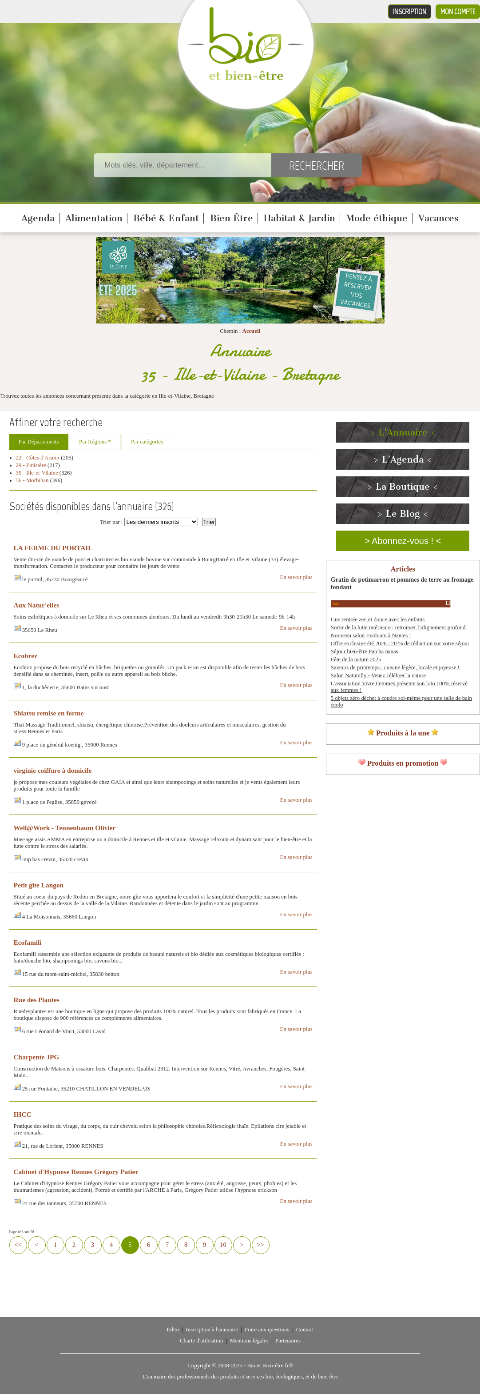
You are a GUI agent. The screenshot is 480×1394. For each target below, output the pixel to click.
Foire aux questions (267, 1329)
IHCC (23, 1114)
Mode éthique (377, 218)
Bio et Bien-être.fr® (270, 1365)
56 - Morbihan (32, 480)
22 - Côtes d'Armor (38, 458)
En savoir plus (296, 577)
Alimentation (94, 218)
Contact (305, 1329)
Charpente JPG (37, 1057)
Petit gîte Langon (39, 885)
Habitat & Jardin (299, 218)
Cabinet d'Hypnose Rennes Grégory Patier (76, 1171)
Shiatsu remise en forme (49, 713)
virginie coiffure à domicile (53, 770)
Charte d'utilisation (201, 1341)
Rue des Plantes (37, 999)
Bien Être (231, 218)
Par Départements (39, 442)
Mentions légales (249, 1341)
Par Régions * (95, 442)
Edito (173, 1329)
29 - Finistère (31, 465)
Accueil (251, 331)
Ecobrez (25, 655)
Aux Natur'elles (37, 605)
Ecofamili (28, 942)
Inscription (409, 11)
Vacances (438, 218)
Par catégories (147, 442)
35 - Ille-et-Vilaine (37, 473)
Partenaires (288, 1341)
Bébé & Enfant (166, 218)
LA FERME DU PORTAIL (53, 547)
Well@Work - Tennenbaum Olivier (65, 827)
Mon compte (457, 11)
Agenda (38, 218)
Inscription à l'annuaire (212, 1329)
